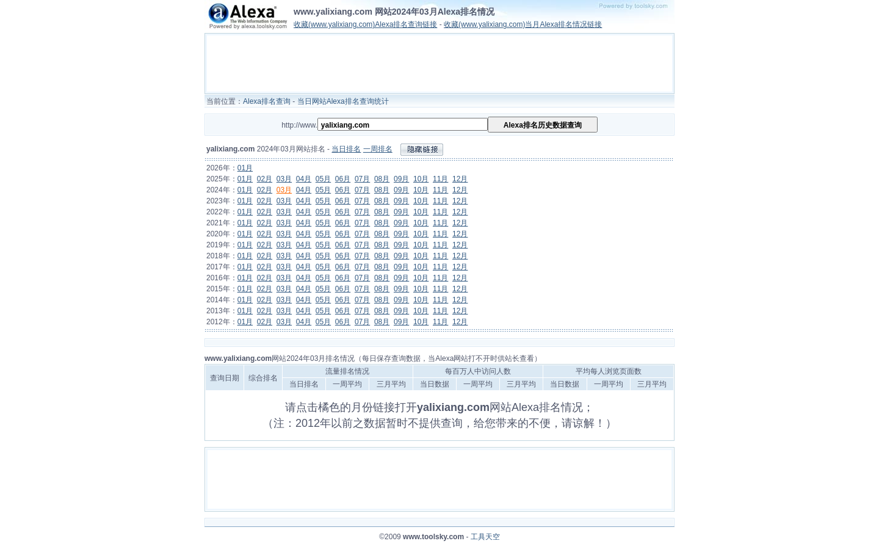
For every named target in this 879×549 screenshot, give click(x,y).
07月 (362, 179)
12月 (460, 179)
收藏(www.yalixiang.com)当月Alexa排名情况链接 (523, 24)
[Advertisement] (439, 63)
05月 (323, 179)
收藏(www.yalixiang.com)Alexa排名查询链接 (365, 24)
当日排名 (346, 149)
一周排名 (377, 149)
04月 (303, 179)
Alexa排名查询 (267, 101)
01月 (245, 168)
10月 (421, 179)
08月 (381, 179)
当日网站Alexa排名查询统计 (343, 101)
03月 (284, 179)
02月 (264, 179)
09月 (401, 179)
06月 (342, 179)
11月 (440, 179)
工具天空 (485, 537)
